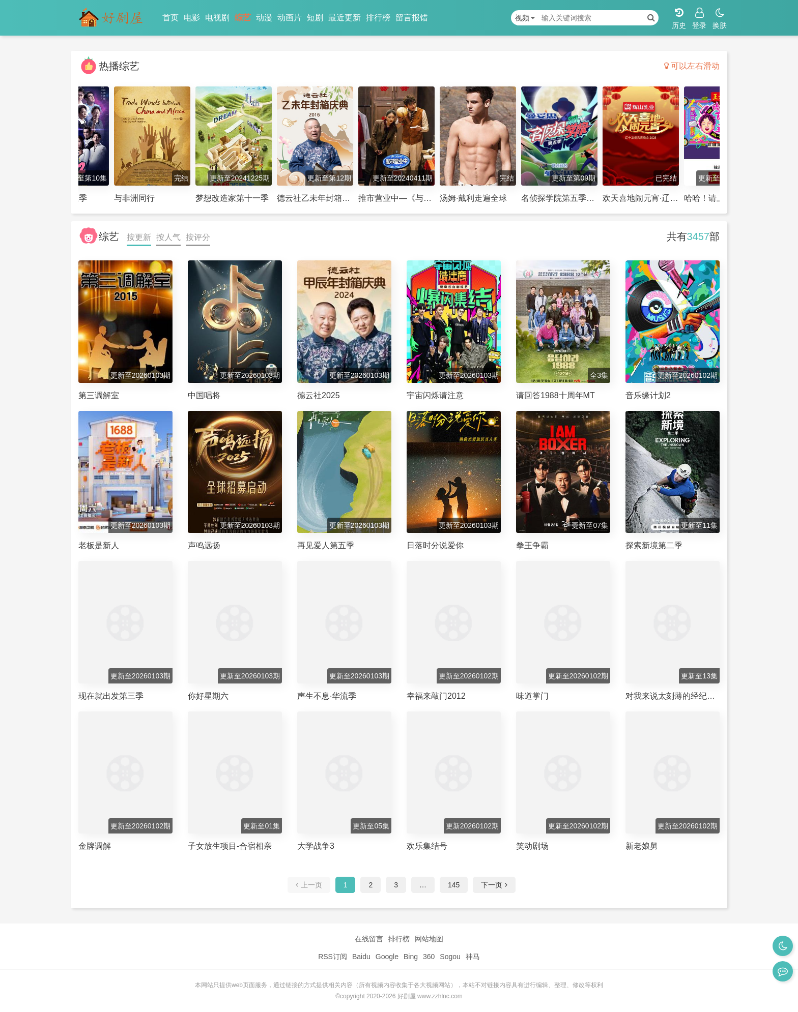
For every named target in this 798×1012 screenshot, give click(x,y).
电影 (192, 17)
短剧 (315, 17)
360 (429, 957)
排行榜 (378, 17)
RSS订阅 (332, 957)
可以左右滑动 (692, 66)
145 (454, 885)
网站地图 (429, 939)
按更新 (139, 237)
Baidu (361, 957)
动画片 (289, 17)
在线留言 (369, 939)
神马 (473, 957)
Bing (411, 957)
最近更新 (344, 17)
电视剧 (217, 17)
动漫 (264, 17)
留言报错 (411, 17)
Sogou (450, 957)
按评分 (198, 237)
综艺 (243, 17)
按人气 (168, 237)
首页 (170, 17)
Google (387, 957)
